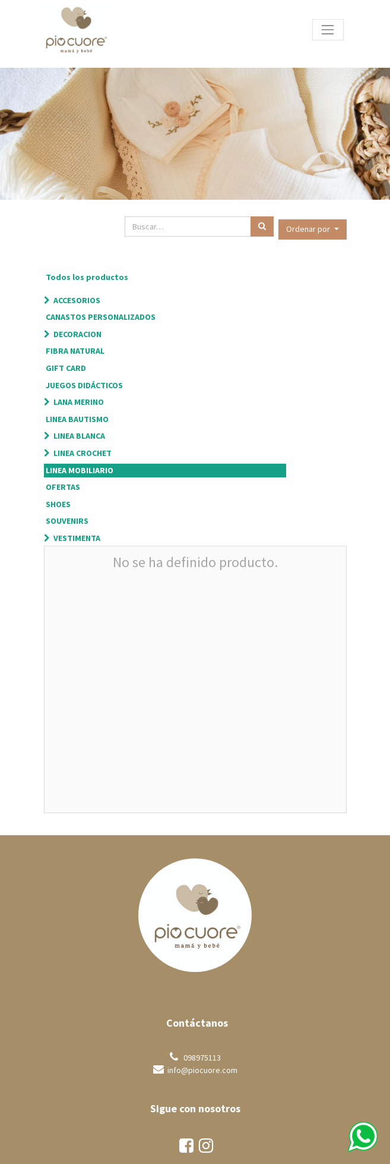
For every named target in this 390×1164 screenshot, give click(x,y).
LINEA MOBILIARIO (79, 470)
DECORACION (77, 334)
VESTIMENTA (76, 538)
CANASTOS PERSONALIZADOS (101, 317)
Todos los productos (87, 277)
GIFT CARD (66, 368)
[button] (312, 229)
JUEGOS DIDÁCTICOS (84, 385)
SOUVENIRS (67, 520)
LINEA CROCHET (82, 453)
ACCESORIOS (76, 300)
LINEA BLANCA (79, 435)
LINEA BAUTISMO (77, 419)
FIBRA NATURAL (75, 350)
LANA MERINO (78, 402)
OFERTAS (63, 487)
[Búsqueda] (262, 226)
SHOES (58, 504)
